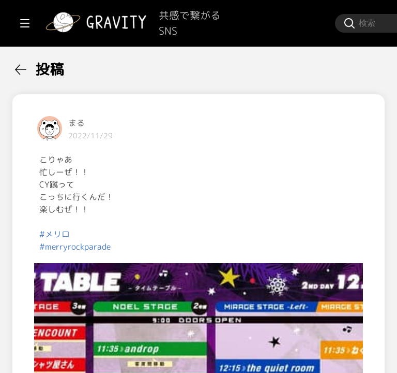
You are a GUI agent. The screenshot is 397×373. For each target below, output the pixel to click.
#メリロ (178, 234)
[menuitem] (62, 66)
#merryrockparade (199, 246)
